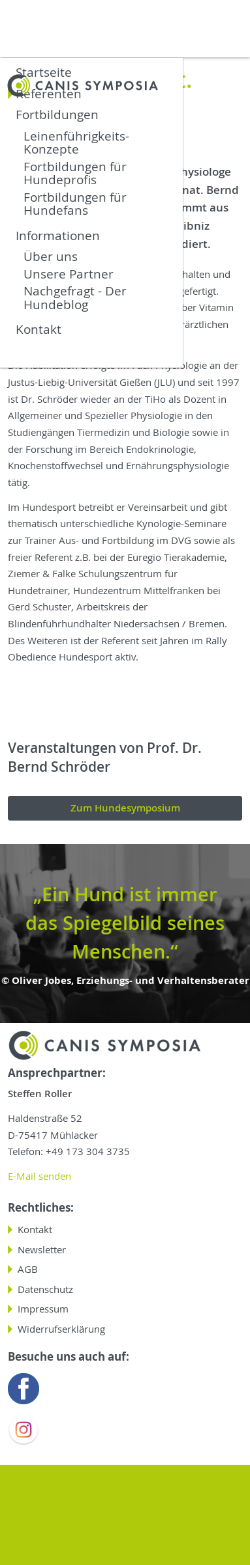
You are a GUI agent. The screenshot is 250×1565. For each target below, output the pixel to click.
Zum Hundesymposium (125, 808)
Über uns (50, 256)
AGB (28, 1269)
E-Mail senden (39, 1176)
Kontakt (38, 329)
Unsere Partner (68, 273)
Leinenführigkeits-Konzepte (76, 142)
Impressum (43, 1309)
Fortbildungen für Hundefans (75, 203)
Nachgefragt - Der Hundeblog (75, 296)
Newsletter (42, 1250)
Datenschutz (45, 1289)
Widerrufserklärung (61, 1329)
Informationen (58, 235)
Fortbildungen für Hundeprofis (75, 172)
